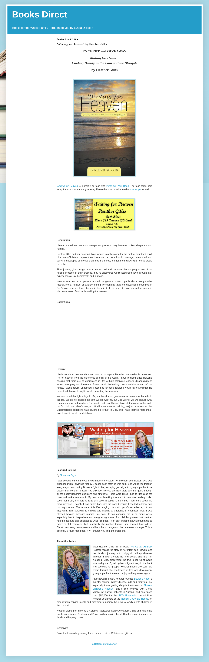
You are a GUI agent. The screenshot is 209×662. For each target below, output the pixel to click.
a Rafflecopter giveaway (104, 644)
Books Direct (39, 14)
